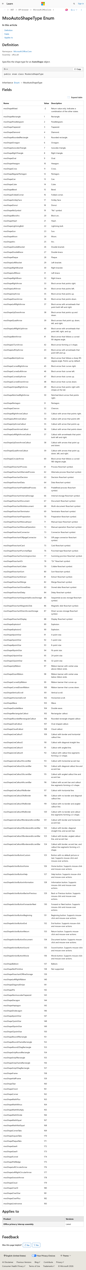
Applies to (8, 37)
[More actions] (81, 10)
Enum (17, 82)
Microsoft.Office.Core (42, 9)
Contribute (48, 1262)
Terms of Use (34, 1266)
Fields (6, 34)
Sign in (81, 3)
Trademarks (48, 1266)
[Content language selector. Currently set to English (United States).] (14, 1256)
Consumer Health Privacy (13, 1266)
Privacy (59, 1262)
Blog (36, 1262)
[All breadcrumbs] (4, 10)
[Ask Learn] (66, 10)
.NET (12, 9)
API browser (23, 9)
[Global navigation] (3, 3)
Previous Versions (24, 1262)
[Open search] (74, 3)
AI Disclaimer (7, 1262)
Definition (8, 30)
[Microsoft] (43, 3)
